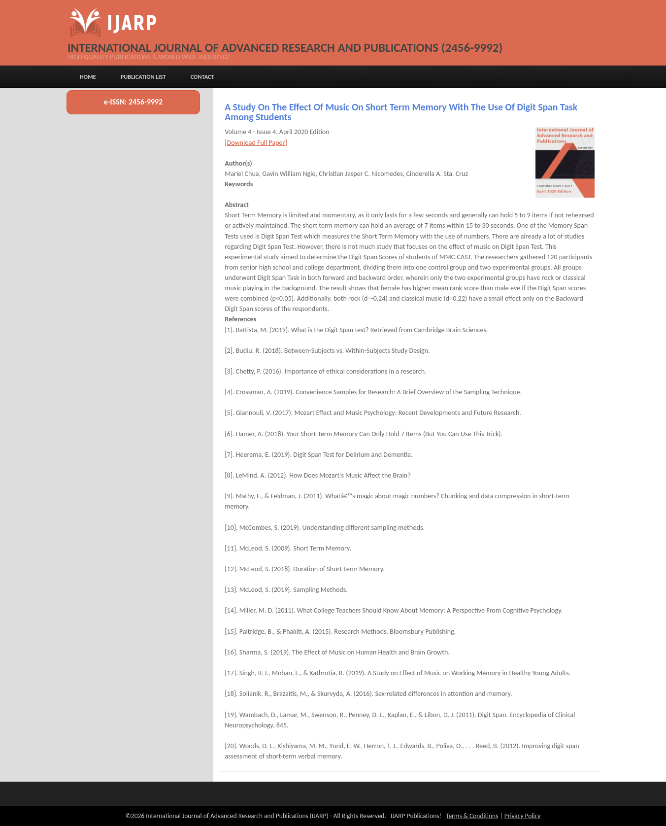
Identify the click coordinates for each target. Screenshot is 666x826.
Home (88, 76)
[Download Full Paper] (256, 142)
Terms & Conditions (472, 816)
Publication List (143, 76)
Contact (202, 76)
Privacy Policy (522, 816)
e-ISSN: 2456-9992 (133, 101)
